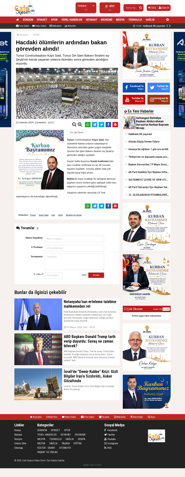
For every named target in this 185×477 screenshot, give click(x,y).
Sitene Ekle (20, 443)
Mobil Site (51, 417)
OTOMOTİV (65, 447)
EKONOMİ (106, 19)
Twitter (109, 434)
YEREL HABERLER (71, 19)
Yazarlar (104, 417)
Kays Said (43, 215)
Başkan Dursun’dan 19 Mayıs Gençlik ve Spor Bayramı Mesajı (147, 164)
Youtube (110, 439)
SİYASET (42, 19)
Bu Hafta (166, 309)
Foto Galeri (22, 25)
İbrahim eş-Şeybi (74, 215)
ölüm (60, 215)
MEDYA (120, 19)
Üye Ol (164, 7)
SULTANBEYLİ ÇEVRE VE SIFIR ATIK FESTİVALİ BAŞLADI (147, 179)
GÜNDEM (28, 19)
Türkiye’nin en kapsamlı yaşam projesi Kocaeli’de (147, 157)
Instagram (111, 443)
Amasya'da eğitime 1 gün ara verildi (146, 149)
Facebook (110, 430)
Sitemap (18, 447)
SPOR (54, 19)
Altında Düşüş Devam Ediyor (142, 141)
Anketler (70, 25)
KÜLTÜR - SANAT (46, 447)
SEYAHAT (91, 19)
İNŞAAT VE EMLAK (47, 452)
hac (53, 215)
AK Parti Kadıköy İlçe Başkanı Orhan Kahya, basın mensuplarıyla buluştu (147, 172)
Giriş (152, 7)
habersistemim (96, 465)
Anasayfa (22, 34)
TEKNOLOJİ (135, 19)
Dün (160, 309)
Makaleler (55, 25)
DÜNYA (36, 34)
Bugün (156, 309)
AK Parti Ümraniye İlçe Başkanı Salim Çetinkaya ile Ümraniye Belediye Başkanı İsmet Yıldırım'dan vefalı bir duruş (147, 187)
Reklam (18, 434)
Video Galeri (39, 25)
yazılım (86, 465)
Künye (17, 430)
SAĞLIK (150, 19)
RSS (108, 447)
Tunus (33, 215)
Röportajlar (137, 417)
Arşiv (151, 417)
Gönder (96, 275)
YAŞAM (66, 443)
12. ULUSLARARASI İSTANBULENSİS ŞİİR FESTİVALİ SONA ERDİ (147, 194)
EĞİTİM (77, 443)
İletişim (18, 439)
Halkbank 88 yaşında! (138, 134)
